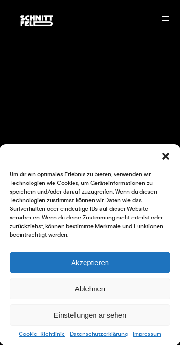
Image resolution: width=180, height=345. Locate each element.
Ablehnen (90, 289)
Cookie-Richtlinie (42, 334)
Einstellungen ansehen (90, 315)
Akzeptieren (90, 262)
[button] (165, 156)
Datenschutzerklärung (99, 334)
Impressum (147, 334)
